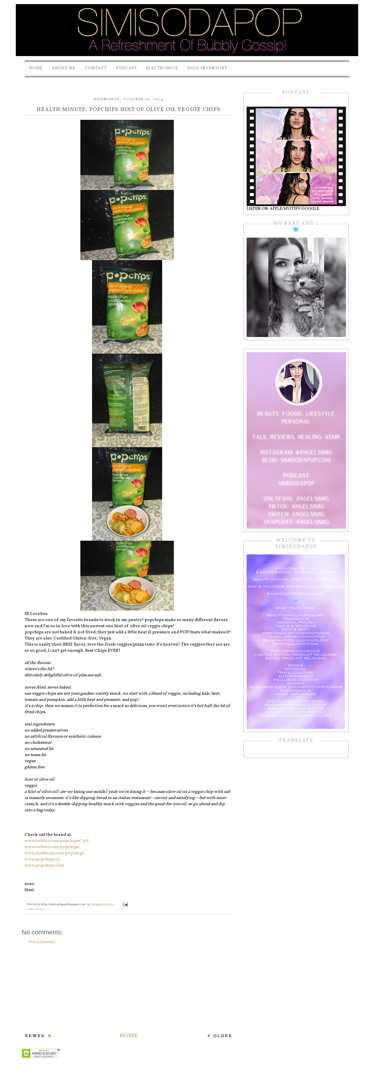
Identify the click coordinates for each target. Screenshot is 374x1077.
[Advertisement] (128, 988)
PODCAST (126, 68)
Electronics (162, 68)
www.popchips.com (44, 865)
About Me (63, 68)
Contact (96, 68)
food (40, 909)
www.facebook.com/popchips (54, 853)
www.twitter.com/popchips (52, 847)
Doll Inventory (207, 68)
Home (36, 68)
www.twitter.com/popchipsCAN (57, 841)
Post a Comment (42, 942)
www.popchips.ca (42, 859)
